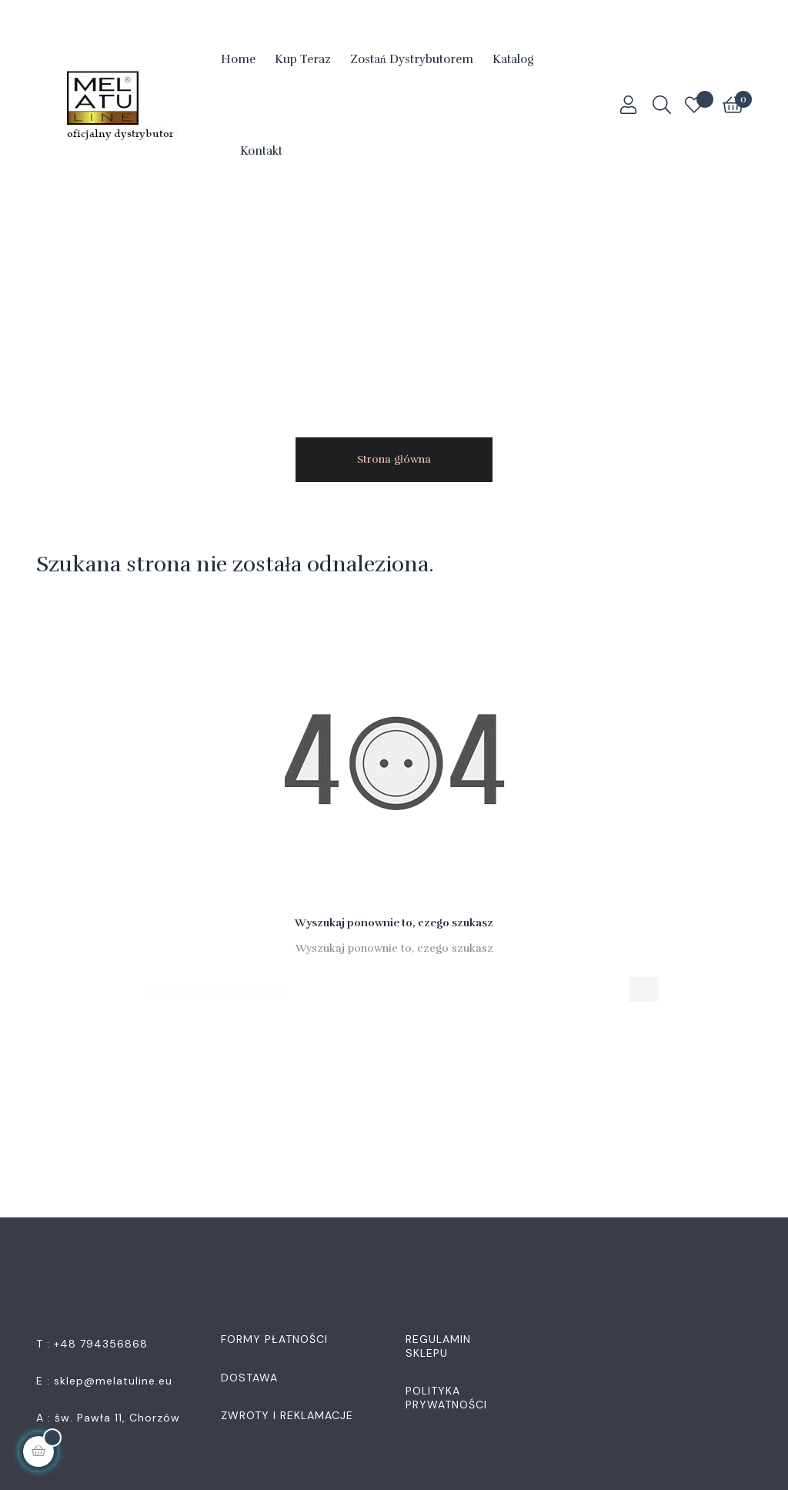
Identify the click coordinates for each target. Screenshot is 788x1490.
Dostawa (249, 1378)
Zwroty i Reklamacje (287, 1415)
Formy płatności (274, 1339)
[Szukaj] (394, 984)
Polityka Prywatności (446, 1397)
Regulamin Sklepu (438, 1346)
